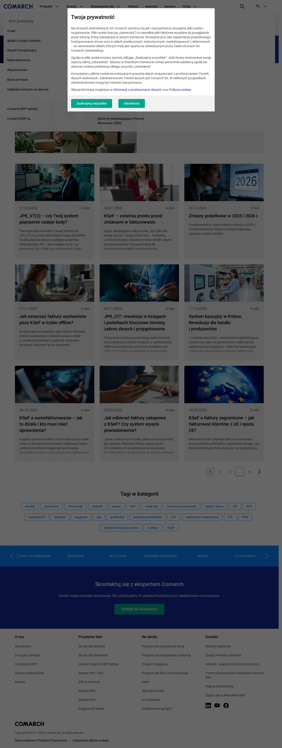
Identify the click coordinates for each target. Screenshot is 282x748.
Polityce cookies (180, 89)
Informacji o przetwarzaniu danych (137, 89)
